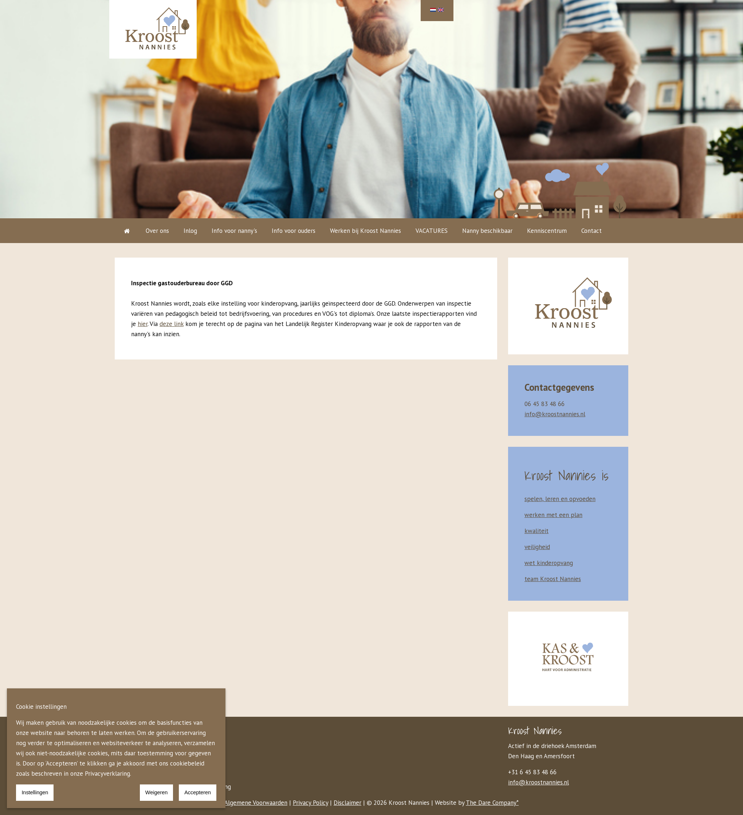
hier (143, 324)
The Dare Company (491, 803)
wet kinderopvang (548, 563)
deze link (172, 324)
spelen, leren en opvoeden (559, 499)
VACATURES (432, 231)
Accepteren (197, 792)
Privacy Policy (310, 803)
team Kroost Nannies (552, 579)
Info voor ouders (293, 231)
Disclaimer (347, 803)
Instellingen (34, 792)
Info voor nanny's (234, 231)
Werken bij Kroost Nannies (365, 231)
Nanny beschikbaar (487, 231)
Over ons (157, 231)
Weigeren (156, 792)
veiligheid (537, 547)
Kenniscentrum (547, 231)
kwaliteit (536, 531)
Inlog (190, 231)
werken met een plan (553, 515)
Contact (591, 231)
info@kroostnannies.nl (538, 782)
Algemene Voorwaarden (255, 803)
